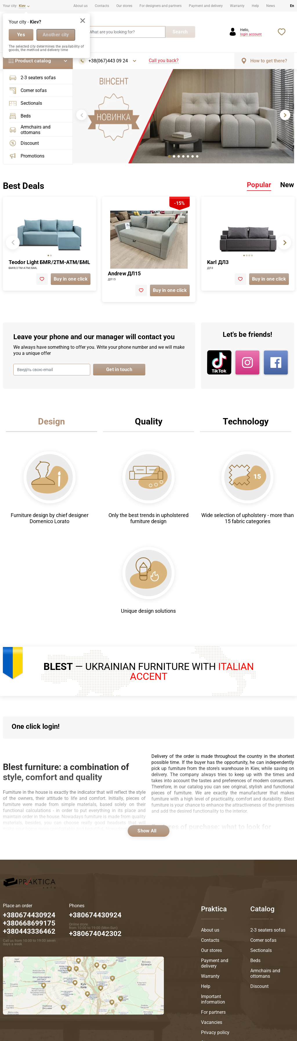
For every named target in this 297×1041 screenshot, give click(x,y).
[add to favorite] (42, 279)
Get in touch (119, 369)
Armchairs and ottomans (29, 129)
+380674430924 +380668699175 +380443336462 (29, 923)
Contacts (102, 6)
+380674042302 (95, 934)
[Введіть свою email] (51, 369)
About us (80, 6)
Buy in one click (71, 279)
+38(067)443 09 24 (108, 61)
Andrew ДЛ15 (124, 273)
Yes (21, 34)
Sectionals (25, 103)
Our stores (124, 6)
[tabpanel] (183, 116)
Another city (56, 34)
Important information (213, 999)
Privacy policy (215, 1032)
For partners (213, 1012)
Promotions (26, 156)
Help (255, 6)
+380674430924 (95, 915)
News (270, 6)
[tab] (169, 156)
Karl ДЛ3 (218, 262)
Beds (20, 116)
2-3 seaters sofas (32, 78)
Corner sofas (28, 90)
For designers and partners (161, 6)
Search (180, 32)
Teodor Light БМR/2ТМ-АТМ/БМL (49, 262)
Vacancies (211, 1022)
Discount (24, 143)
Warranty (237, 6)
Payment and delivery (206, 6)
